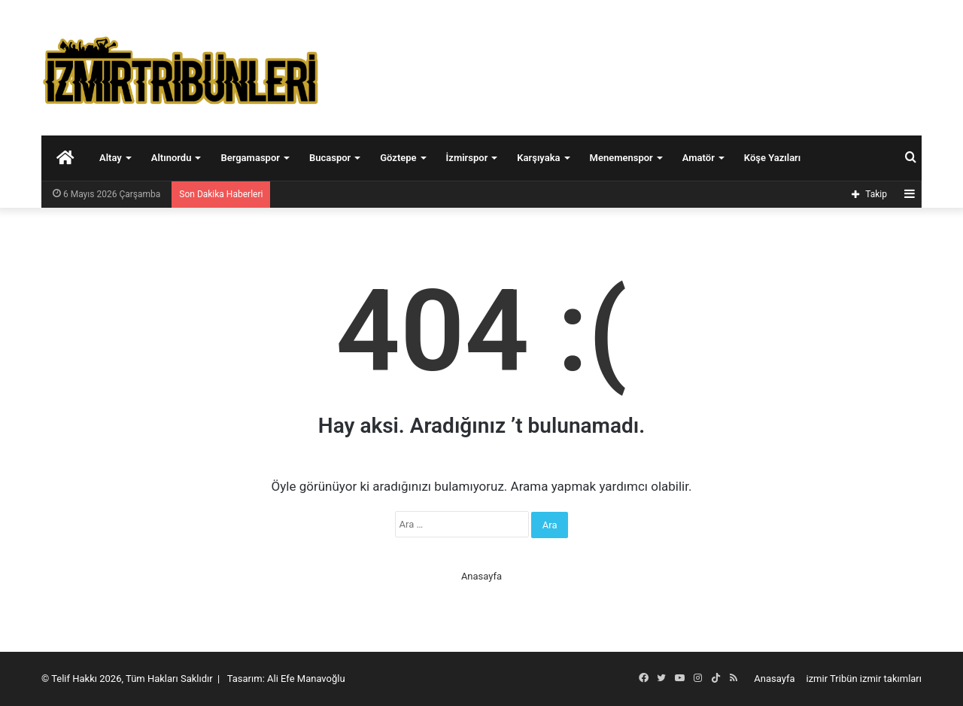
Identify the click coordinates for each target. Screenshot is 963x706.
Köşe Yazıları (772, 157)
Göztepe (398, 157)
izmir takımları (891, 678)
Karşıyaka (538, 157)
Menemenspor (621, 157)
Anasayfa (481, 576)
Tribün (844, 678)
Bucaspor (330, 157)
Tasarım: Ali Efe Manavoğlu (286, 678)
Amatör (698, 157)
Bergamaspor (250, 157)
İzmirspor (467, 157)
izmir (817, 678)
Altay (110, 157)
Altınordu (171, 157)
